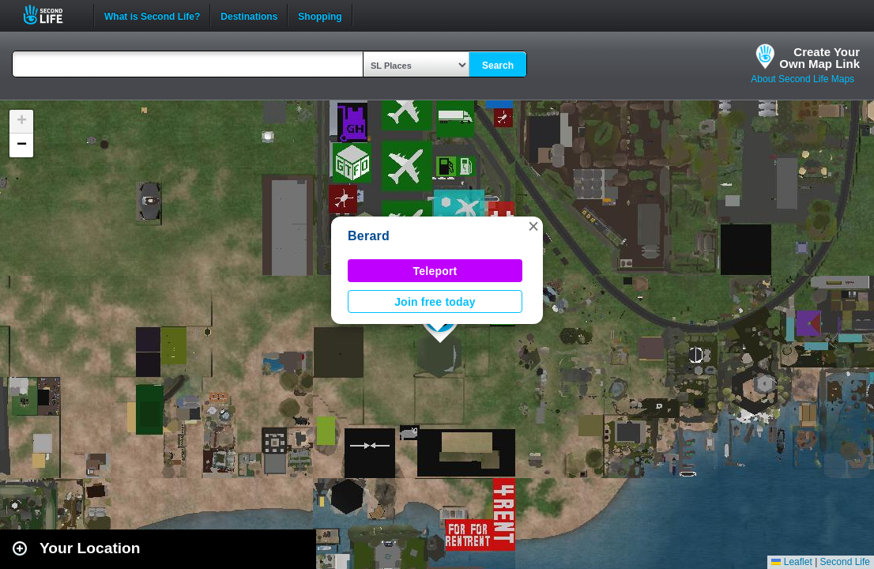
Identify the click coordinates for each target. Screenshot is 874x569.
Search (498, 65)
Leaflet (791, 561)
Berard (369, 236)
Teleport (435, 271)
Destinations (248, 15)
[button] (533, 226)
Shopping (319, 15)
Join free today (435, 302)
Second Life (51, 14)
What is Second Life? (152, 15)
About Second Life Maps (802, 79)
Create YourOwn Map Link (819, 57)
